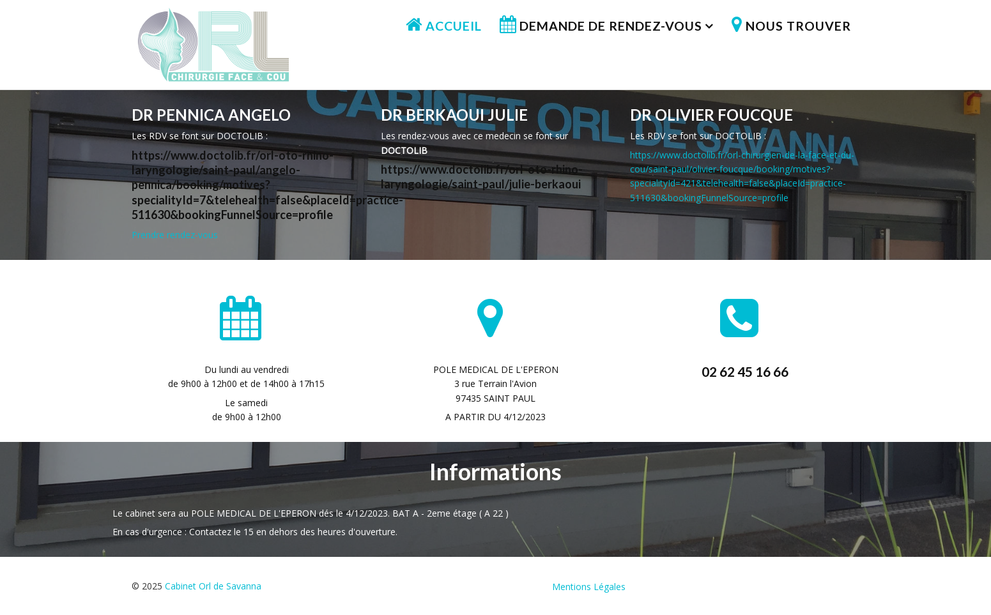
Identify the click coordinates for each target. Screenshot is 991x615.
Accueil (454, 26)
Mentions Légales (589, 587)
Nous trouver (798, 26)
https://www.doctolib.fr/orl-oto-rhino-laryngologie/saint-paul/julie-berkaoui (482, 176)
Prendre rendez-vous (175, 235)
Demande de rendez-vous (610, 26)
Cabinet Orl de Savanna (213, 586)
